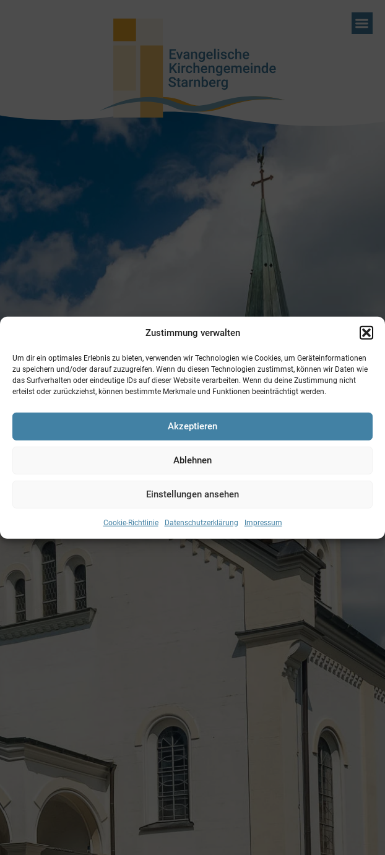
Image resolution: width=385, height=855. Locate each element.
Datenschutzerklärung (201, 522)
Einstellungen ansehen (192, 494)
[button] (366, 333)
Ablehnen (192, 460)
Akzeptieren (192, 426)
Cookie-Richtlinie (130, 522)
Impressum (263, 522)
